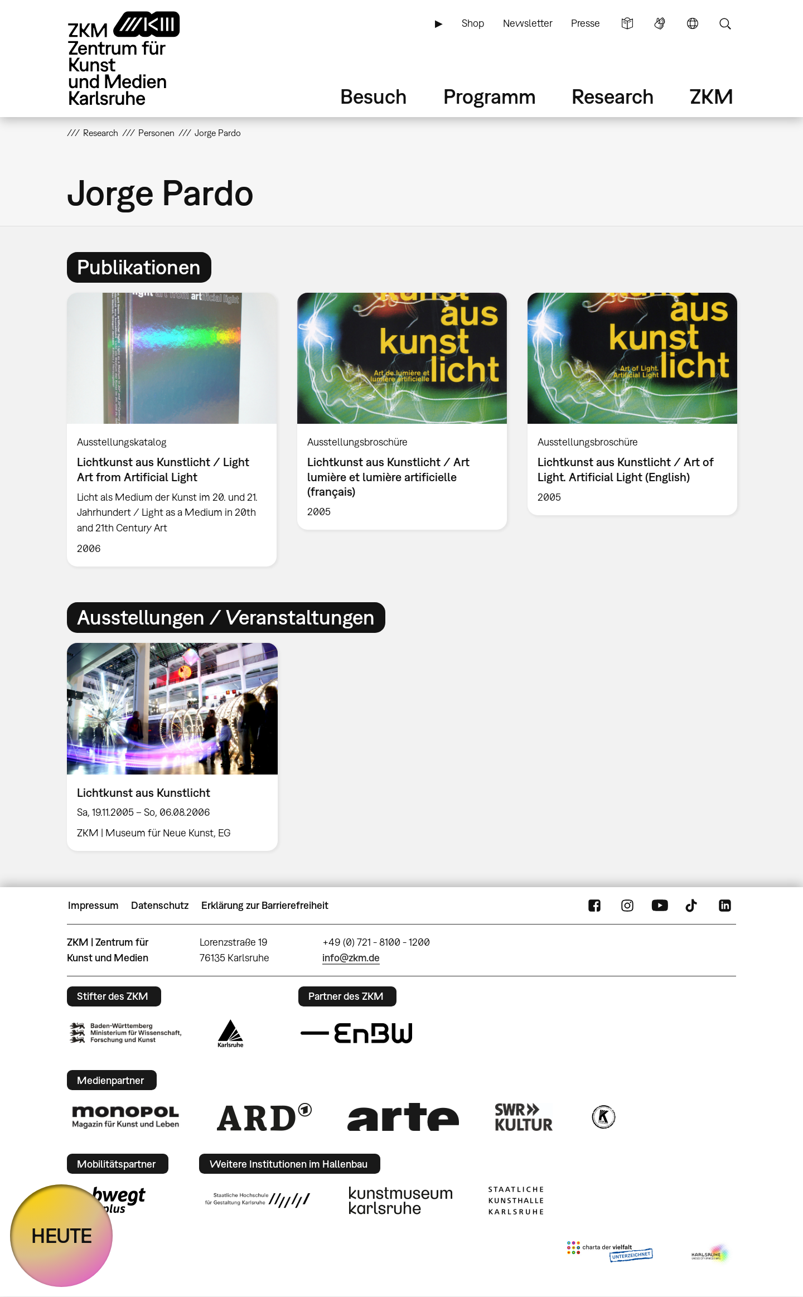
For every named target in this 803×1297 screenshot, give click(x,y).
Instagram (627, 905)
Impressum (93, 905)
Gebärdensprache (660, 23)
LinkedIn (725, 905)
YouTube (660, 905)
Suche (725, 23)
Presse (585, 23)
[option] (172, 429)
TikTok (692, 905)
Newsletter (528, 23)
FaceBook (594, 905)
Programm (489, 96)
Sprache (692, 23)
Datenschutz (159, 905)
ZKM (711, 96)
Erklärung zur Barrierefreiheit (264, 905)
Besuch (373, 96)
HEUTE (61, 1235)
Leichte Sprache (627, 23)
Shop (473, 23)
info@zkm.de (351, 958)
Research (613, 96)
